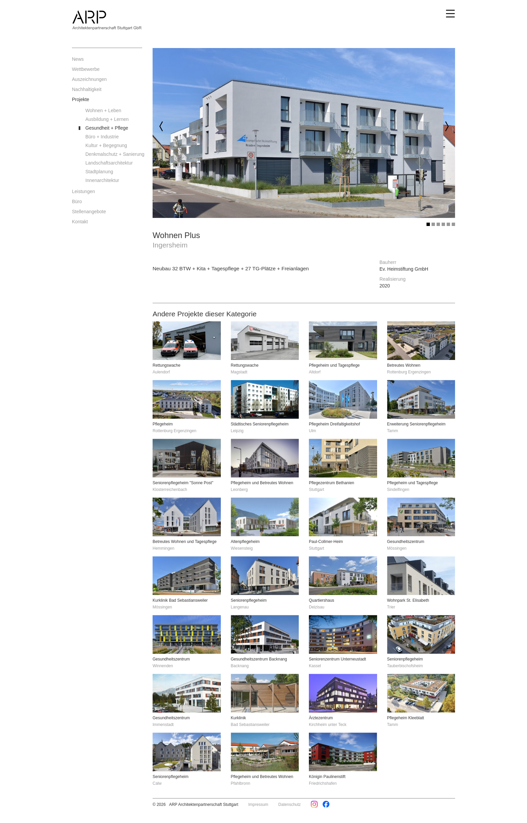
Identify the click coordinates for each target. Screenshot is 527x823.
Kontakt (80, 221)
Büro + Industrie (102, 136)
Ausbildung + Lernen (107, 119)
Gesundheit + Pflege (106, 128)
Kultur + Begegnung (106, 145)
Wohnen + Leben (103, 110)
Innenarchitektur (102, 180)
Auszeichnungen (89, 79)
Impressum (258, 804)
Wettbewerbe (85, 69)
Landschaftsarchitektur (109, 163)
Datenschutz (289, 804)
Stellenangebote (89, 211)
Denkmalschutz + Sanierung (114, 154)
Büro (77, 201)
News (78, 59)
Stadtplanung (99, 171)
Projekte (80, 99)
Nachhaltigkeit (87, 89)
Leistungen (83, 191)
